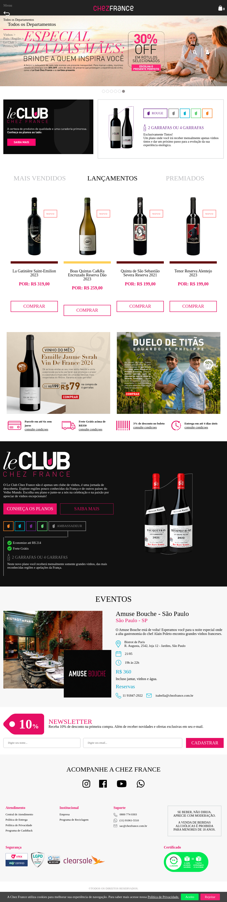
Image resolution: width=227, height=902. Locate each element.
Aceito (189, 897)
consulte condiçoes (36, 429)
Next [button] (204, 57)
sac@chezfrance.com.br (130, 825)
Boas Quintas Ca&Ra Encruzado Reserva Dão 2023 (87, 275)
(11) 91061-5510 (126, 820)
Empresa (65, 814)
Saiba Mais (86, 508)
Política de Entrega (16, 819)
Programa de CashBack (19, 830)
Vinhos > (9, 34)
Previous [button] (22, 57)
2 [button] (107, 91)
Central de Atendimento (19, 814)
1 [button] (103, 91)
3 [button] (111, 91)
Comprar (34, 306)
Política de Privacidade (19, 825)
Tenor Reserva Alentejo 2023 (193, 273)
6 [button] (123, 91)
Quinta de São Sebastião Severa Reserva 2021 (140, 273)
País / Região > (13, 38)
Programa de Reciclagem (74, 819)
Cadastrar (204, 742)
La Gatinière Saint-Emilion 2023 (34, 273)
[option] (34, 254)
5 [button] (119, 91)
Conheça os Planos (30, 508)
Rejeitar (210, 897)
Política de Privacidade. (163, 897)
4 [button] (115, 91)
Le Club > (10, 42)
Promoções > (12, 46)
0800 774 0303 (128, 814)
